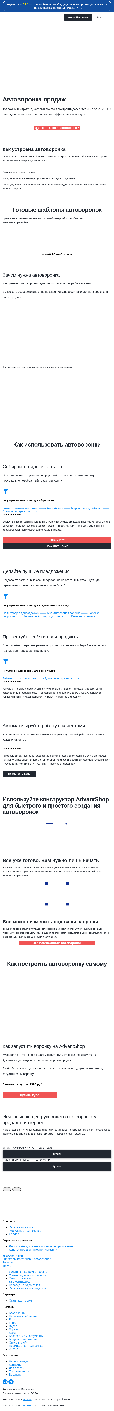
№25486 (27, 1405)
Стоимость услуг (20, 1278)
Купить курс (29, 1095)
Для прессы (17, 1368)
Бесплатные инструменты (26, 1336)
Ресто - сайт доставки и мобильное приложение (41, 1246)
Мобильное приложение (25, 1230)
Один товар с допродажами (25, 613)
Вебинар (12, 678)
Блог (12, 1319)
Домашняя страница (20, 511)
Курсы (13, 1332)
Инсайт (13, 1349)
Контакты (15, 1364)
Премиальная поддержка (26, 1345)
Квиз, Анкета (58, 508)
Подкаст (14, 1329)
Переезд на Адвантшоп (24, 1285)
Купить (57, 1154)
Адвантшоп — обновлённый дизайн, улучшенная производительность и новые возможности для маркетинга (57, 6)
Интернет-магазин (86, 616)
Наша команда (18, 1361)
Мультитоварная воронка (67, 613)
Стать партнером (20, 1300)
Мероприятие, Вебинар (90, 508)
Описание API (18, 1342)
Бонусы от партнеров (23, 1339)
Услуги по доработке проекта (28, 1275)
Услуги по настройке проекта (28, 1271)
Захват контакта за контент (24, 508)
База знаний (17, 1313)
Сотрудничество (20, 1371)
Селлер (14, 1234)
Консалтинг (33, 678)
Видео (13, 1326)
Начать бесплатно (78, 17)
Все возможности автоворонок (56, 943)
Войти (98, 17)
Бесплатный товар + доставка (47, 616)
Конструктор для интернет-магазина (33, 1249)
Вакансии (15, 1374)
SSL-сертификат (20, 1281)
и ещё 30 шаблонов (57, 254)
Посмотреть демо (57, 546)
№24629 (27, 1399)
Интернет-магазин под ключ (27, 1288)
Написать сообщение (23, 1316)
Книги (12, 1322)
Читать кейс (57, 539)
